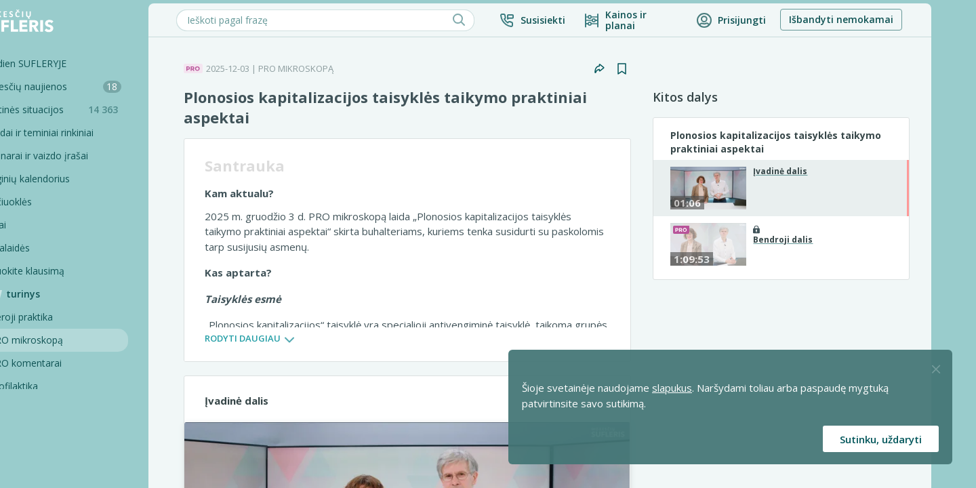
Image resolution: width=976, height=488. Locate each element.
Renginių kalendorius (65, 178)
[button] (573, 20)
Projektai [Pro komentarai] (50, 455)
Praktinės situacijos (94, 109)
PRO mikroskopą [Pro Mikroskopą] (67, 339)
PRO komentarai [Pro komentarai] (66, 363)
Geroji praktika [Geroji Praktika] (62, 316)
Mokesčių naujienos (91, 86)
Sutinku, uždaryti (881, 439)
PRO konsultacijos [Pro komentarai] (70, 409)
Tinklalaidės (45, 247)
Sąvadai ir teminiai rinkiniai (77, 132)
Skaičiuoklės (46, 201)
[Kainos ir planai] (672, 20)
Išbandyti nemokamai (882, 19)
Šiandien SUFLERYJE (64, 63)
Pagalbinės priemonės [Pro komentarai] (78, 432)
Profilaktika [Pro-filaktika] (54, 386)
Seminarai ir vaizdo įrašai (74, 155)
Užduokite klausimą (63, 270)
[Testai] (84, 225)
